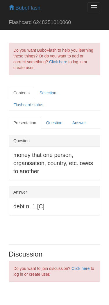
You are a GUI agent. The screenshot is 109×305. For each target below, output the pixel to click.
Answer (79, 122)
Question (54, 122)
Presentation (24, 122)
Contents (21, 93)
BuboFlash (24, 8)
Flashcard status (28, 104)
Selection (48, 93)
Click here (58, 61)
